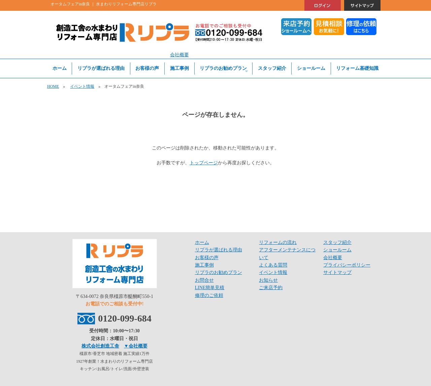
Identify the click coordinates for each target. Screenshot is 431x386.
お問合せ (204, 280)
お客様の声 (147, 68)
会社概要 (179, 54)
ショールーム (311, 68)
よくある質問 (273, 265)
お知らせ (268, 280)
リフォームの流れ (278, 242)
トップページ (204, 162)
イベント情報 (82, 86)
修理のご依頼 (209, 295)
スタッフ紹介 (272, 68)
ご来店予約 (271, 287)
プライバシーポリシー (346, 265)
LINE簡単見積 (210, 287)
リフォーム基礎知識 (357, 68)
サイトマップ (337, 272)
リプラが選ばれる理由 (101, 68)
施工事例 (179, 68)
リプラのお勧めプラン (224, 70)
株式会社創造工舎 (100, 346)
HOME (53, 86)
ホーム (60, 68)
